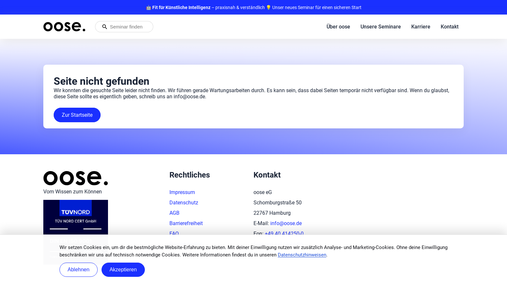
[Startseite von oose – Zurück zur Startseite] (64, 27)
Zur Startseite (77, 115)
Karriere (420, 27)
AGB (174, 213)
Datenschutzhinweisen (302, 255)
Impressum (182, 192)
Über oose (338, 27)
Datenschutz (183, 203)
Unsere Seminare (381, 27)
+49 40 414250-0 (284, 234)
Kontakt (449, 27)
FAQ (174, 234)
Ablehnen (79, 269)
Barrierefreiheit (186, 223)
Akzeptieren (123, 269)
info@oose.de (286, 223)
